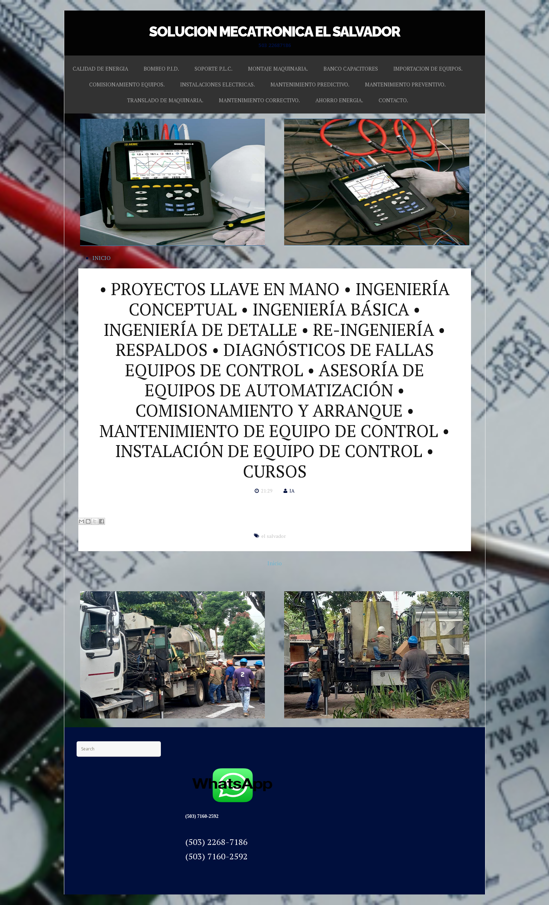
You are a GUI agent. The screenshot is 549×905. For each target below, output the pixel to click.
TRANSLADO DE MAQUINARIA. (165, 100)
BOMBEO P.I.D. (161, 68)
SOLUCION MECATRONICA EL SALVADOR (274, 31)
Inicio (274, 563)
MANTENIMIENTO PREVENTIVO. (405, 84)
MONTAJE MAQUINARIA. (278, 68)
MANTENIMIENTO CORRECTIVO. (259, 100)
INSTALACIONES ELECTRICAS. (217, 84)
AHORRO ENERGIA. (339, 100)
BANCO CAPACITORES (350, 68)
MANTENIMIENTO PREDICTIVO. (309, 84)
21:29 (266, 490)
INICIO (101, 258)
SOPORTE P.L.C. (214, 68)
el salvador (273, 536)
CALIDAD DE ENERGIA (100, 68)
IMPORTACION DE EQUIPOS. (428, 68)
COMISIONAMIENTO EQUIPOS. (127, 84)
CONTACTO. (393, 100)
